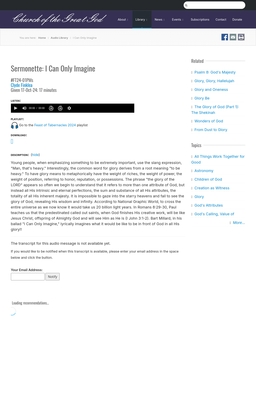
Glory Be (202, 98)
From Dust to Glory (211, 130)
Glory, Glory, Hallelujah (214, 81)
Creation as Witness (212, 188)
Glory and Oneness (211, 89)
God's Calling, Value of (214, 214)
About (123, 19)
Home (42, 37)
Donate (237, 19)
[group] (24, 108)
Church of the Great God (56, 19)
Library (142, 19)
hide (35, 155)
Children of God (208, 179)
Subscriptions (200, 19)
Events (178, 19)
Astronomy (204, 171)
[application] (72, 108)
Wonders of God (209, 121)
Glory (199, 196)
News (160, 19)
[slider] (103, 108)
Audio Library (59, 37)
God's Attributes (209, 205)
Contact (220, 19)
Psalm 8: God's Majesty (215, 72)
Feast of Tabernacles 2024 (55, 125)
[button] (15, 108)
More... (239, 222)
